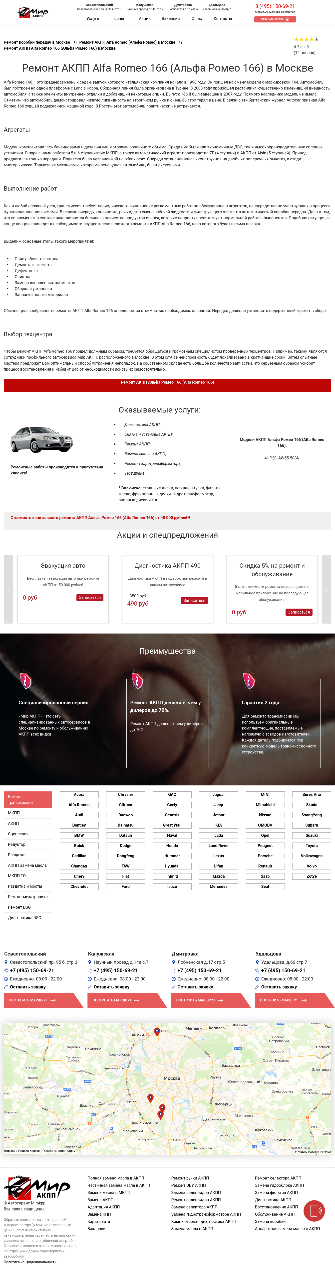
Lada (218, 835)
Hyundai (172, 866)
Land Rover (219, 845)
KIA (219, 825)
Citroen (125, 804)
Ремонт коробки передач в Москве (37, 42)
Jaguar (218, 794)
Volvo (312, 866)
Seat (265, 886)
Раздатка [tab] (16, 855)
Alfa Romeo (79, 804)
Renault (265, 866)
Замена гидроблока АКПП (279, 1185)
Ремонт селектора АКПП (278, 1178)
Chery (79, 876)
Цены (119, 18)
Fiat (125, 876)
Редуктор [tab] (16, 844)
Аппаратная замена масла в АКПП (287, 1228)
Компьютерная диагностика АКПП (203, 1221)
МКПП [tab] (14, 813)
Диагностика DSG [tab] (24, 917)
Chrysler (125, 794)
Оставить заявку (28, 986)
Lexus (218, 856)
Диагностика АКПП (273, 1199)
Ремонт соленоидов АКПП (196, 1199)
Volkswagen (312, 856)
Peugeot (265, 845)
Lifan (218, 866)
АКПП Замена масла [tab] (27, 865)
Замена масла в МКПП (108, 1192)
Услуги (92, 18)
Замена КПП (99, 1214)
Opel (265, 835)
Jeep (218, 804)
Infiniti (172, 876)
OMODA (265, 825)
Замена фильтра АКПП (276, 1192)
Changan (79, 866)
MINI (265, 794)
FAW (126, 866)
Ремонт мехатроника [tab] (28, 896)
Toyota (312, 845)
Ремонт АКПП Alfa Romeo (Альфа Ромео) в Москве (127, 42)
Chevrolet (79, 886)
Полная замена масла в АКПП (115, 1178)
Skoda (311, 804)
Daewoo (125, 815)
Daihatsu (125, 825)
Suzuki (312, 835)
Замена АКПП (100, 1199)
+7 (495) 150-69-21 (32, 970)
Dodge (125, 845)
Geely (172, 804)
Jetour (219, 815)
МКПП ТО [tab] (17, 875)
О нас (197, 18)
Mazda (219, 876)
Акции (145, 18)
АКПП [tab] (13, 823)
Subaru (311, 825)
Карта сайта (98, 1221)
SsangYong (312, 815)
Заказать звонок (273, 19)
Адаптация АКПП (103, 1207)
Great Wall (172, 825)
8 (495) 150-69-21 (275, 6)
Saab (265, 876)
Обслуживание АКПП (275, 1214)
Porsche (265, 856)
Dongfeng (125, 856)
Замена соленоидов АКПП (196, 1192)
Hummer (172, 856)
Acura (79, 794)
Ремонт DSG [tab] (19, 907)
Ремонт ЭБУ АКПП (188, 1185)
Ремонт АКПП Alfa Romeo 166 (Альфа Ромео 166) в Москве (60, 48)
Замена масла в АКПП (192, 1228)
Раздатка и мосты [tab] (25, 886)
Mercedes (219, 886)
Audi (79, 815)
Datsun (125, 835)
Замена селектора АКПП (194, 1207)
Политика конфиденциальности (30, 1262)
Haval (172, 835)
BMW (79, 835)
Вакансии (171, 18)
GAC (172, 794)
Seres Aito (312, 794)
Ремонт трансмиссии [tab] (20, 799)
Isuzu (172, 886)
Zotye (312, 876)
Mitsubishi (265, 804)
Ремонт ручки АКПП (190, 1178)
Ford (126, 886)
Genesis (172, 815)
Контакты (223, 18)
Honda (172, 845)
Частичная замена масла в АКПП (118, 1185)
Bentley (79, 825)
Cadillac (79, 856)
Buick (79, 845)
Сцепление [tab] (18, 834)
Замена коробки (270, 1221)
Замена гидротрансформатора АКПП (206, 1214)
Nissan (265, 815)
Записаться (90, 597)
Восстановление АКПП (276, 1207)
